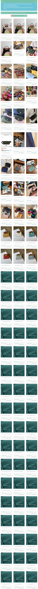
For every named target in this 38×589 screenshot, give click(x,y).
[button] (8, 39)
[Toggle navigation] (35, 1)
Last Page (25, 15)
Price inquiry (4, 37)
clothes (17, 12)
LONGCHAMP (6, 12)
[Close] (36, 4)
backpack (22, 12)
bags (12, 12)
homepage (17, 6)
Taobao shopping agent (12, 5)
